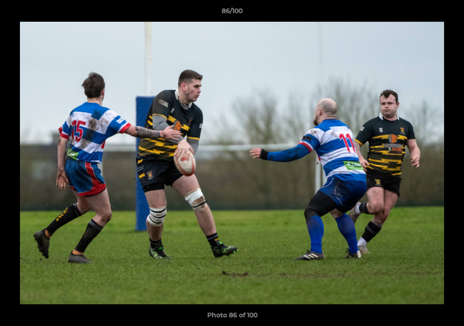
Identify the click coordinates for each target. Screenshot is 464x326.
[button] (447, 13)
